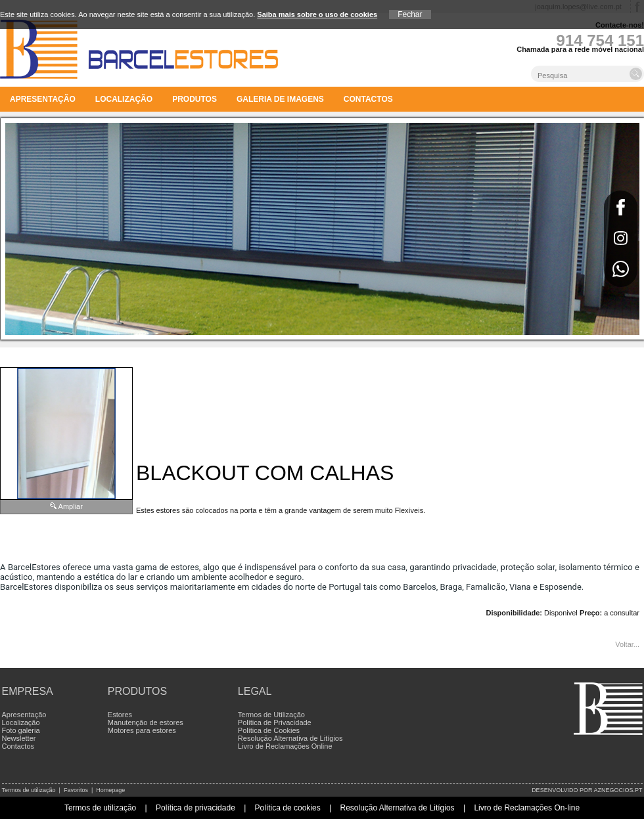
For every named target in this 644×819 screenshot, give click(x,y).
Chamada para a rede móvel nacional (580, 49)
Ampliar (70, 506)
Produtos (194, 99)
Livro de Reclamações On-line (527, 807)
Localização (123, 99)
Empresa (27, 691)
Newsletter (19, 738)
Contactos (368, 99)
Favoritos (76, 790)
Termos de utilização (29, 790)
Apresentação (43, 99)
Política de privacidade (195, 807)
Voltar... (627, 644)
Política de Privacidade (274, 722)
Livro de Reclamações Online (285, 746)
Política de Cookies (269, 730)
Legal (255, 691)
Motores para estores (142, 730)
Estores (120, 715)
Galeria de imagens (280, 99)
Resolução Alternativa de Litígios (290, 738)
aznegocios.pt (617, 790)
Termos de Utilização (271, 715)
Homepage (110, 790)
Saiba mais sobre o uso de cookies (317, 14)
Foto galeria (21, 730)
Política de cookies (288, 807)
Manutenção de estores (145, 722)
